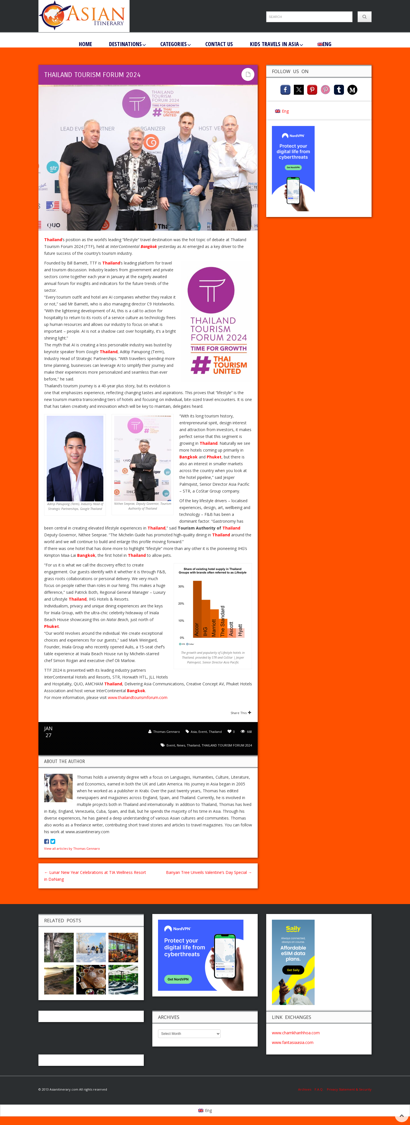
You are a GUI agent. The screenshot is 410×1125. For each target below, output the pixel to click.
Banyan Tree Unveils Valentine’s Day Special (209, 872)
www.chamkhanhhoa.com (296, 1032)
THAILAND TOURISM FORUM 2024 (227, 745)
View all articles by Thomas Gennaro (72, 848)
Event (202, 731)
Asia (194, 731)
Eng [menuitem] (285, 111)
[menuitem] (324, 44)
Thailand (215, 731)
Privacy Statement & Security (349, 1089)
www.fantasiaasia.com (292, 1042)
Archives (306, 1089)
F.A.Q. (319, 1089)
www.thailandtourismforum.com (137, 697)
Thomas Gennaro (166, 731)
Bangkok (149, 246)
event (171, 745)
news (181, 745)
